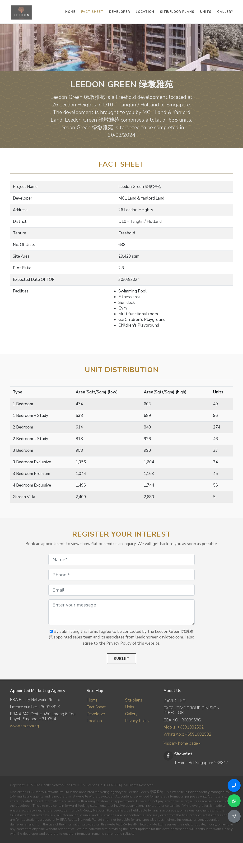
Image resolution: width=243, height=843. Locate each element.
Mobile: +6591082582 (184, 727)
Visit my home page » (182, 743)
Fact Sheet (96, 707)
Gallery (131, 714)
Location (94, 721)
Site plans (133, 700)
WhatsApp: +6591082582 (187, 734)
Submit (121, 658)
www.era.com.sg (24, 726)
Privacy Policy (137, 721)
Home (92, 700)
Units (129, 707)
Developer (96, 714)
